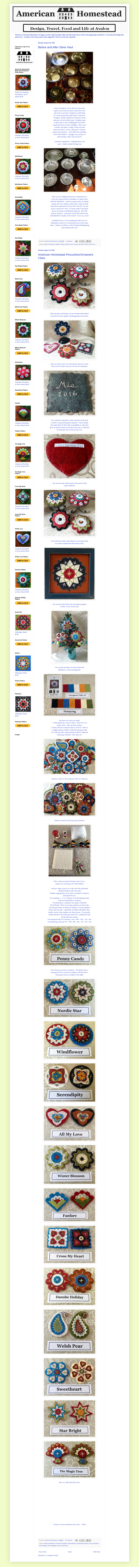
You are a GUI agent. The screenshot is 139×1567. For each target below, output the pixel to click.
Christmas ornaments (61, 1543)
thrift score (92, 244)
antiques (58, 244)
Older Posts (96, 1552)
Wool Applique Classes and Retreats (58, 1545)
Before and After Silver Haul (55, 47)
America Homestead (49, 244)
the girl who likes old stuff (81, 244)
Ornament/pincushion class (83, 1543)
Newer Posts (42, 1552)
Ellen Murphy (72, 1543)
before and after (65, 244)
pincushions (95, 1543)
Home (70, 1552)
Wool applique (43, 1545)
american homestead (49, 1543)
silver (71, 244)
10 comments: (69, 1540)
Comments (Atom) (52, 1555)
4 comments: (69, 241)
